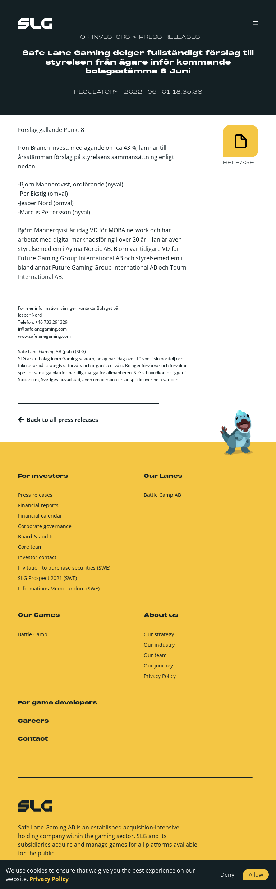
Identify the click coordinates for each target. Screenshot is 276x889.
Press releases (35, 497)
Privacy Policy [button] (49, 879)
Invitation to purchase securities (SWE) (64, 570)
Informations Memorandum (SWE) (59, 591)
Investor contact (37, 560)
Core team (30, 549)
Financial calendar (40, 518)
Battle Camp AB (162, 497)
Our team (155, 657)
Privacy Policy (160, 678)
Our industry (159, 647)
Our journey (158, 668)
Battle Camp (32, 636)
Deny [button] (227, 875)
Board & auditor (37, 539)
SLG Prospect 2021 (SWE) (47, 580)
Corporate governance (45, 529)
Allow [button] (256, 875)
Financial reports (38, 508)
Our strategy (159, 636)
